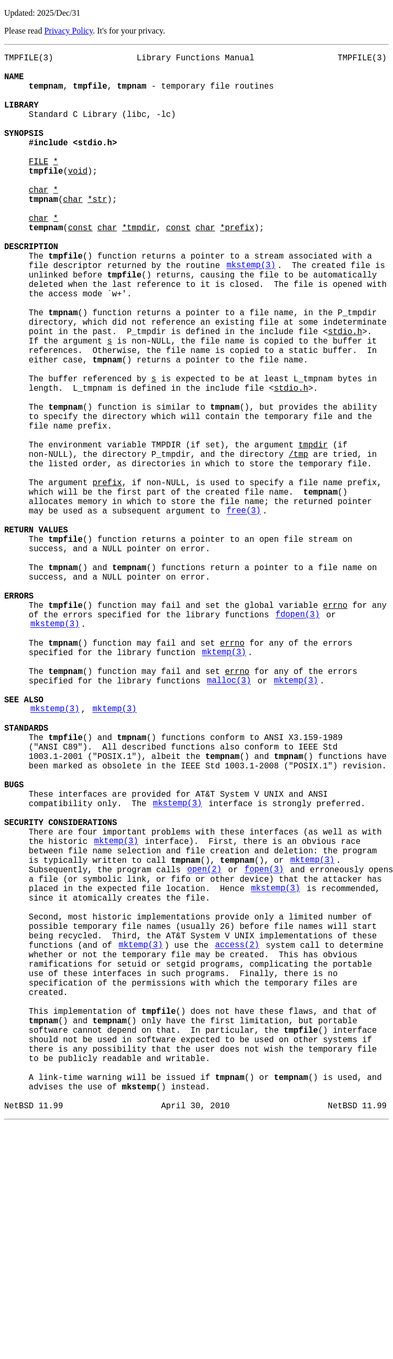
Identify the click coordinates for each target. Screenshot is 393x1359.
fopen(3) (263, 1051)
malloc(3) (229, 821)
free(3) (243, 613)
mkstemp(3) (251, 313)
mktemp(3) (224, 786)
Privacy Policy (68, 30)
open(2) (204, 1051)
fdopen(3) (298, 740)
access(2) (237, 1144)
